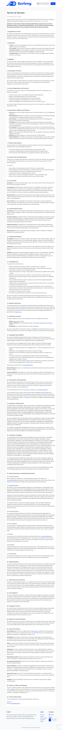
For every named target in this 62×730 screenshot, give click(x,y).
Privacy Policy (18, 312)
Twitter (51, 714)
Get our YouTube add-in (43, 3)
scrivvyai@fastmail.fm (28, 365)
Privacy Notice (43, 718)
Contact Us (42, 719)
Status (41, 721)
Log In (53, 3)
